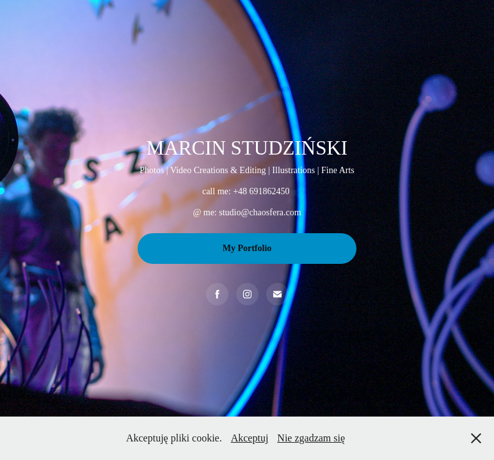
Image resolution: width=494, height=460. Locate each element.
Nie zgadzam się (311, 438)
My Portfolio (247, 248)
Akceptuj (250, 438)
